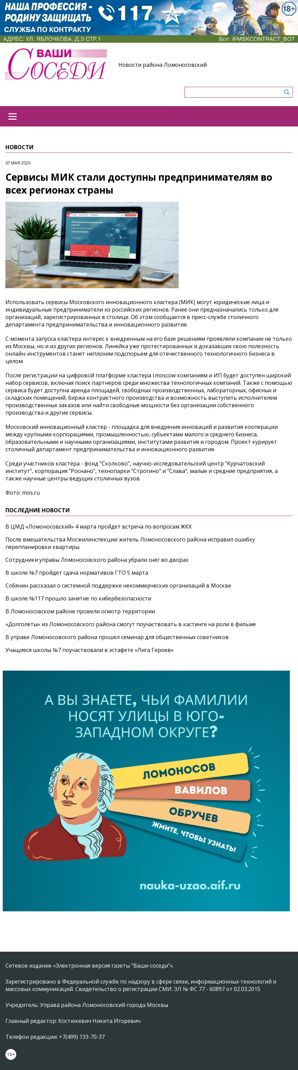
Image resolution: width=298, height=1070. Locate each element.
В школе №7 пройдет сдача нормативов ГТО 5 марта (76, 572)
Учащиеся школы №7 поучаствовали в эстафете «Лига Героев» (89, 650)
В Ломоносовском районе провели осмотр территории (80, 611)
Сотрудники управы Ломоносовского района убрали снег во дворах (96, 559)
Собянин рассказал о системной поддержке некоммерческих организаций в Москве (118, 585)
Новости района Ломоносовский (162, 64)
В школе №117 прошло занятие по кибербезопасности (78, 598)
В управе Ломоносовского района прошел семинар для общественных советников (117, 637)
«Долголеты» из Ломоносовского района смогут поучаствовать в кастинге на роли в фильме (130, 624)
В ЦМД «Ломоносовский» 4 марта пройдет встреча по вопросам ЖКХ (98, 526)
